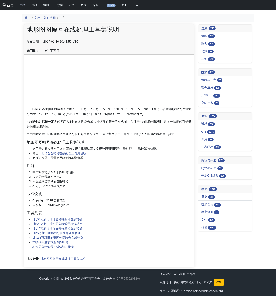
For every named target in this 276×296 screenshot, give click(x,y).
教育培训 (210, 212)
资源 (34, 5)
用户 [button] (124, 5)
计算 (72, 5)
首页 (8, 5)
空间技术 (210, 103)
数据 (60, 5)
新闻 (208, 36)
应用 (207, 139)
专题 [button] (95, 5)
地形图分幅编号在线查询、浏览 (53, 247)
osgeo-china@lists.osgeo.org (203, 291)
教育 (209, 189)
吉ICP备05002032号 (126, 278)
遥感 (208, 124)
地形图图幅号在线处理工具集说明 (63, 153)
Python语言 (212, 168)
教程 (83, 5)
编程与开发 (211, 80)
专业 (209, 116)
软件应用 (50, 18)
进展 (208, 28)
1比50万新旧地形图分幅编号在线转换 (57, 219)
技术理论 (211, 205)
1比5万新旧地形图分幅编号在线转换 (56, 233)
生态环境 (211, 147)
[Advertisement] (109, 82)
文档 (22, 5)
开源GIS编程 (213, 176)
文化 (208, 220)
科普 (208, 227)
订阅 (219, 282)
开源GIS (210, 95)
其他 (208, 59)
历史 (208, 197)
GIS (208, 132)
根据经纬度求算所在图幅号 (50, 242)
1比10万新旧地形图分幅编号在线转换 (57, 228)
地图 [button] (46, 5)
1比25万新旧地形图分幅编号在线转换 (57, 224)
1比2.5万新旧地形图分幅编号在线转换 (57, 237)
